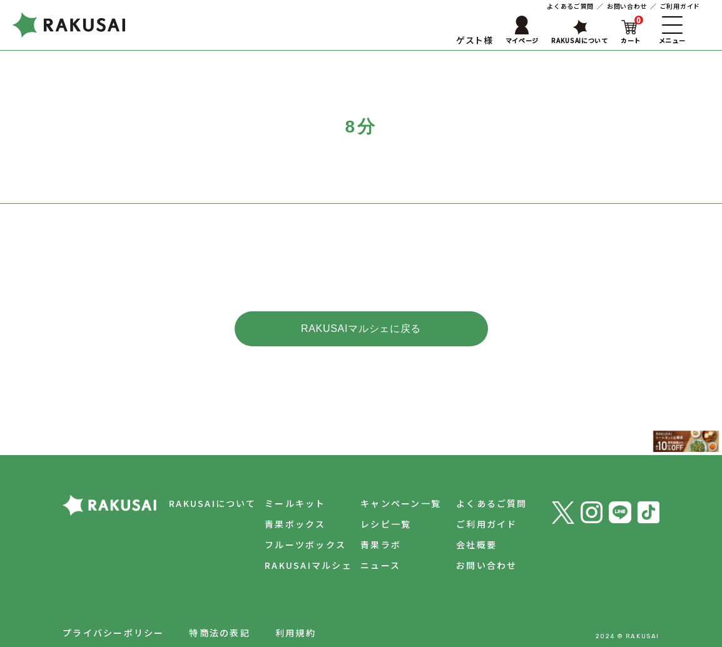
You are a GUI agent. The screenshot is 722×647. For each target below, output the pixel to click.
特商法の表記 (219, 611)
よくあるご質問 (570, 6)
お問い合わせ (627, 6)
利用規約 (295, 611)
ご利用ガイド (680, 6)
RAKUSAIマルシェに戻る (361, 328)
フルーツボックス (296, 523)
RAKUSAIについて (200, 482)
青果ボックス (285, 502)
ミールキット (285, 482)
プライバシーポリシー (113, 611)
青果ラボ (374, 523)
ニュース (374, 544)
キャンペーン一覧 (394, 482)
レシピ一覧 (379, 502)
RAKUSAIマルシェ (299, 544)
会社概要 (473, 523)
